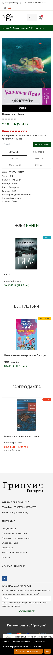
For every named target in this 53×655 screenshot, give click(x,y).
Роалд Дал (14, 362)
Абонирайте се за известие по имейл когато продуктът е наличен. (24, 137)
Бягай (7, 274)
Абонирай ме (42, 144)
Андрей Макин (16, 443)
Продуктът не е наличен (15, 131)
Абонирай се (26, 611)
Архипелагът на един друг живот (22, 436)
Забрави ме (7, 547)
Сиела (14, 201)
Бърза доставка (10, 543)
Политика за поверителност (16, 538)
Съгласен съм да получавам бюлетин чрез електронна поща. (24, 604)
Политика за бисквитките (14, 533)
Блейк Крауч (15, 281)
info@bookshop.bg (12, 3)
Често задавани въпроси (14, 552)
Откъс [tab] (38, 165)
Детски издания (22, 194)
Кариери (6, 557)
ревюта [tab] (38, 158)
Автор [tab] (14, 158)
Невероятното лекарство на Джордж (25, 355)
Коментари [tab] (14, 165)
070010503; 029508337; (36, 3)
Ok (47, 651)
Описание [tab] (38, 152)
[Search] (35, 17)
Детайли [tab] (14, 152)
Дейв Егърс (15, 198)
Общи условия (9, 528)
